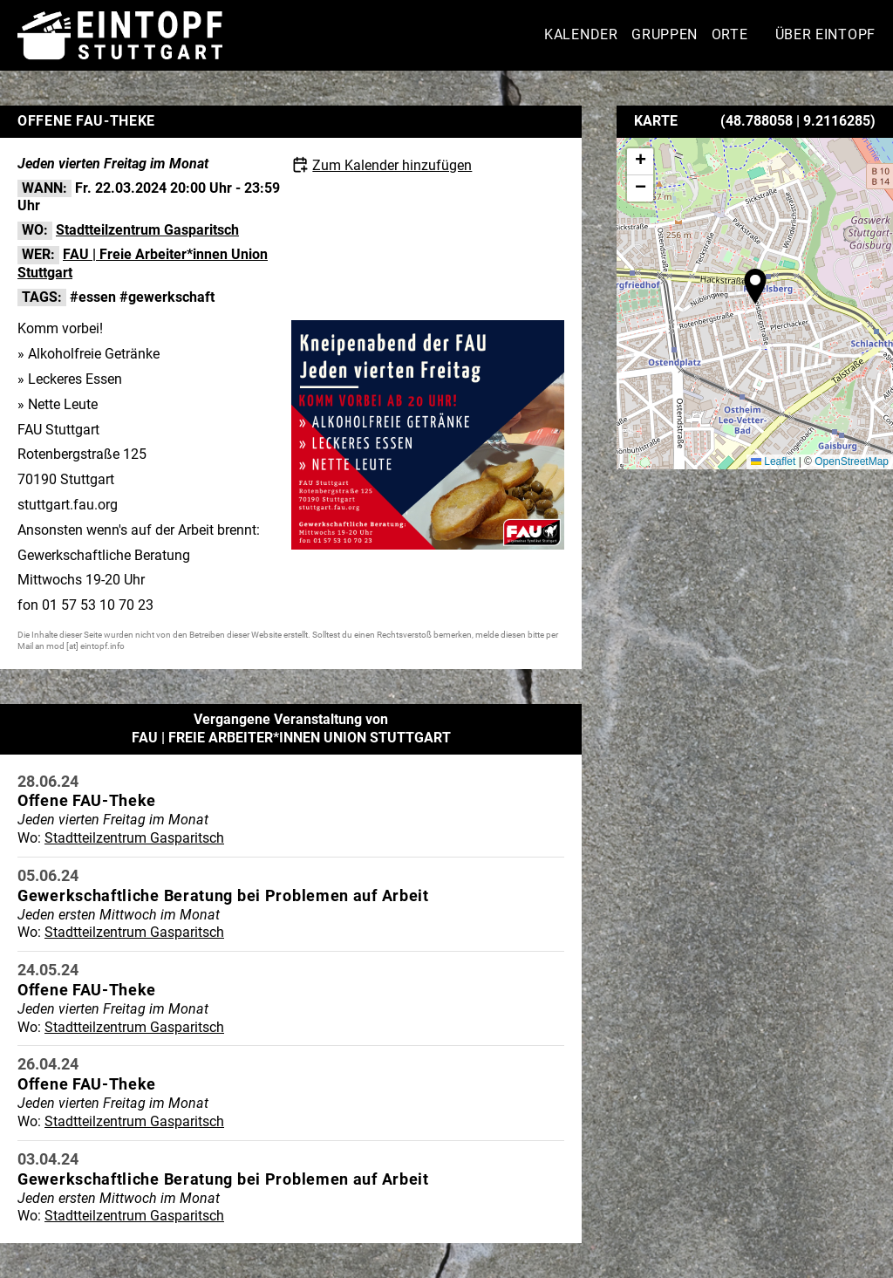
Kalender (581, 34)
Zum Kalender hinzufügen (392, 165)
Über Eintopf (825, 34)
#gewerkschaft (167, 297)
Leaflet (773, 461)
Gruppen (664, 34)
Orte (730, 34)
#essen (93, 297)
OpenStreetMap (852, 461)
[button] (755, 286)
